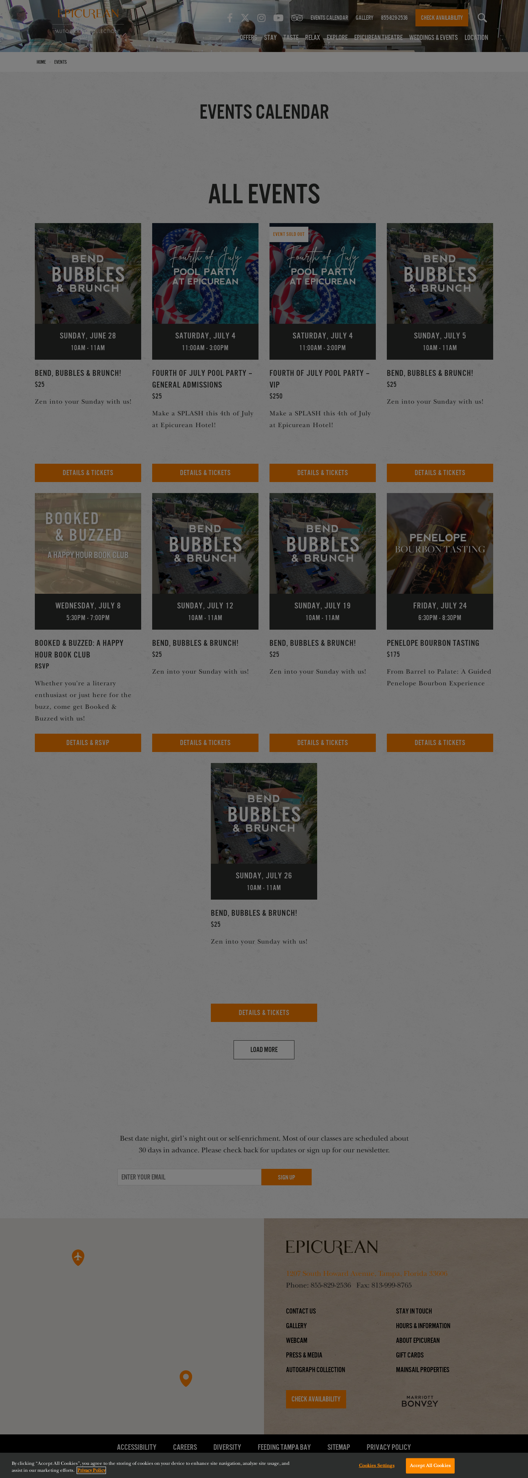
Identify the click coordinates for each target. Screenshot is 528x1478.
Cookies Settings (377, 1467)
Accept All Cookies (430, 1467)
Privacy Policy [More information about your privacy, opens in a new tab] (91, 1472)
